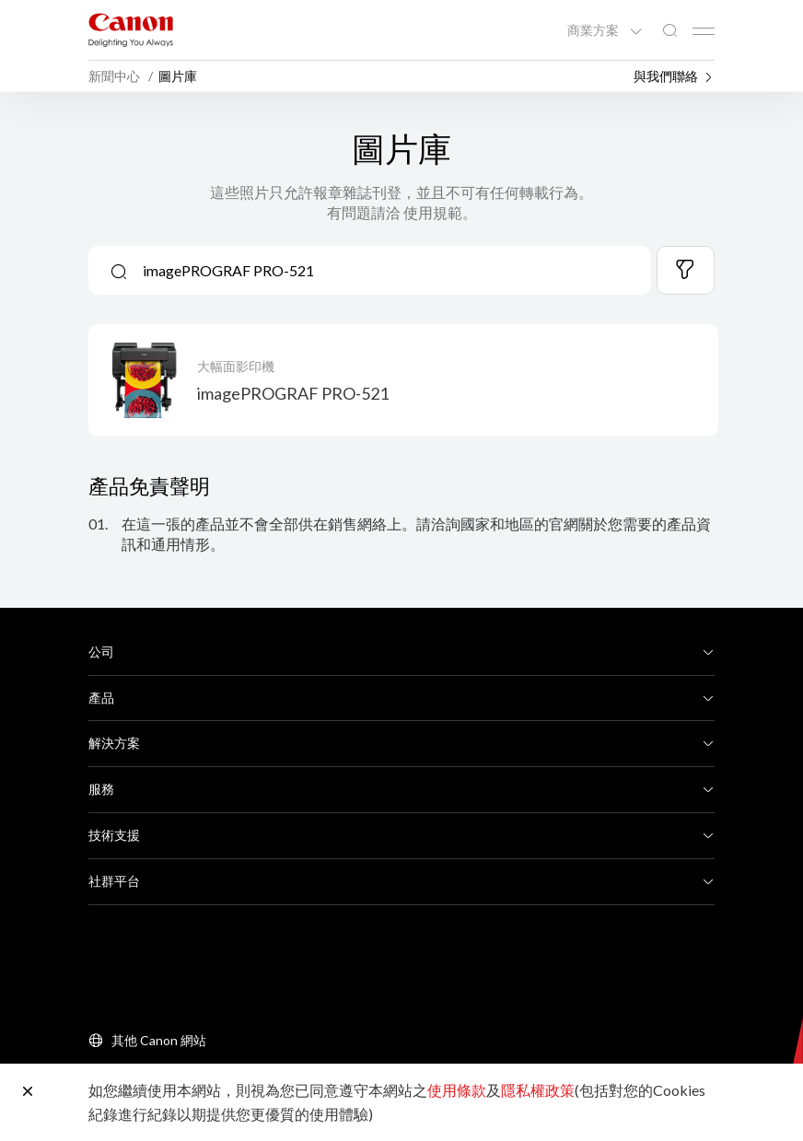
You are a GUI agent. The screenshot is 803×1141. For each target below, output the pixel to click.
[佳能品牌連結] (130, 30)
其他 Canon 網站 (158, 1040)
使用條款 (456, 1090)
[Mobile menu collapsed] (703, 31)
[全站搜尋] (669, 31)
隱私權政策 (538, 1090)
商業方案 (594, 30)
